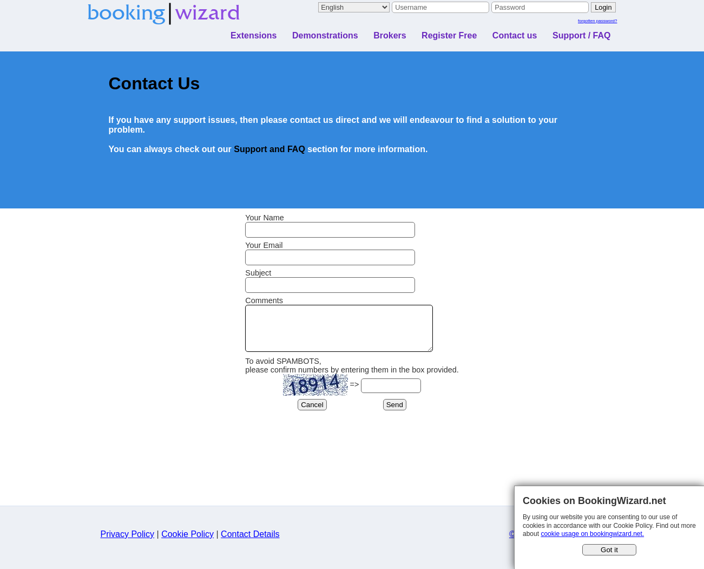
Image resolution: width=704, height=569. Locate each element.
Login (603, 7)
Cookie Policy (187, 542)
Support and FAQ (269, 149)
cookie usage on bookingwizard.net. (592, 534)
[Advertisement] (352, 484)
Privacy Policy (128, 542)
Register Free (449, 35)
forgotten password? (597, 20)
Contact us (514, 35)
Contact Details (250, 542)
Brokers (389, 35)
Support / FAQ (581, 35)
